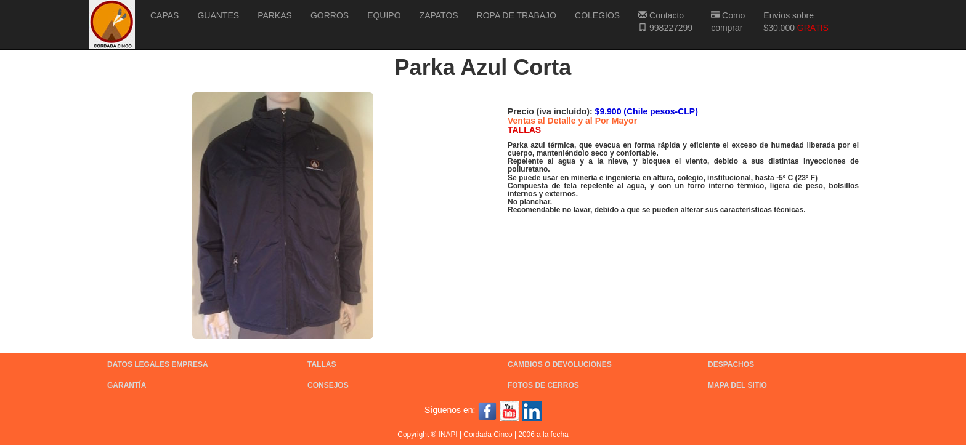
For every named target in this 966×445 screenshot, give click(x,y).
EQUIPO (383, 15)
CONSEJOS (328, 385)
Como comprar (728, 21)
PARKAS (275, 15)
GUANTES (218, 15)
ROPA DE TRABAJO (516, 15)
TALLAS (321, 364)
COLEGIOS (597, 15)
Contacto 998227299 (665, 21)
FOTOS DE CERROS (543, 385)
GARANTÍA (126, 385)
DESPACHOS (731, 364)
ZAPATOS (439, 15)
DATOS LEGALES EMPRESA (157, 364)
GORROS (329, 15)
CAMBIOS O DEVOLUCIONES (560, 364)
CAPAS (164, 15)
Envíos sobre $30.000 (796, 21)
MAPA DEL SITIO (737, 385)
